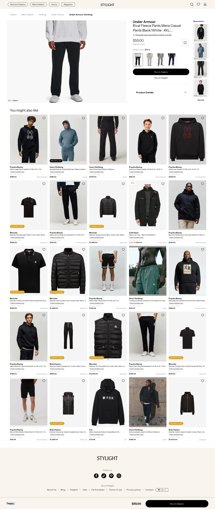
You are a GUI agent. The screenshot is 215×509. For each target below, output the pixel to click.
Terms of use (115, 490)
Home (54, 4)
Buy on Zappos (161, 72)
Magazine (68, 4)
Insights (74, 490)
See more (200, 100)
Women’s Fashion (17, 4)
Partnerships (98, 490)
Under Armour (144, 22)
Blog (63, 490)
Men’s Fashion (38, 4)
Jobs (84, 490)
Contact (149, 490)
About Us (51, 490)
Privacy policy (134, 490)
